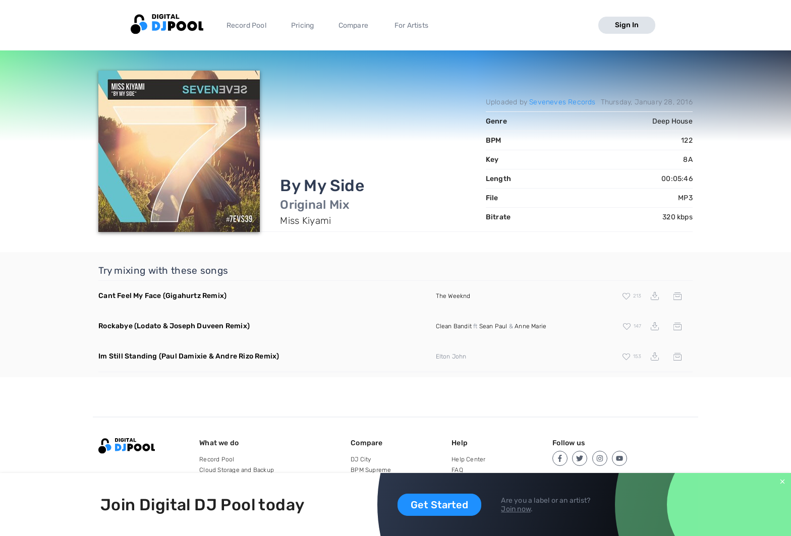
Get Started (439, 505)
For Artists (411, 25)
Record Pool (246, 25)
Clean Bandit (454, 326)
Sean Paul (493, 326)
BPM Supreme (371, 469)
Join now (516, 509)
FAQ (457, 469)
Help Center (468, 459)
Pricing (302, 25)
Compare (353, 25)
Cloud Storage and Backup (236, 469)
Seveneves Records (562, 102)
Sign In (627, 25)
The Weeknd (453, 296)
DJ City (361, 459)
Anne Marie (530, 326)
